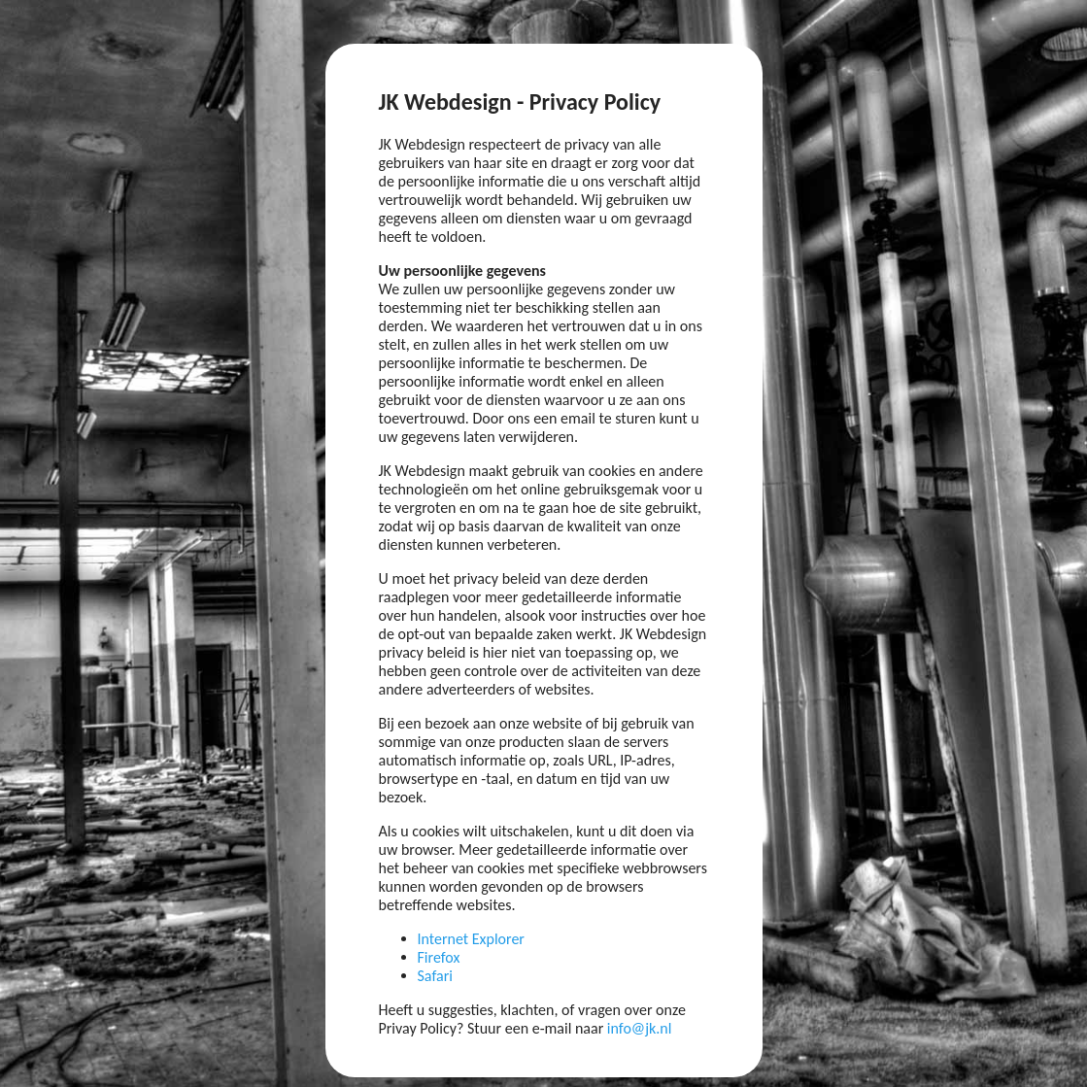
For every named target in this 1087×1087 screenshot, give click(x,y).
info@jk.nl (639, 1028)
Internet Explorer (471, 939)
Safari (435, 976)
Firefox (439, 957)
